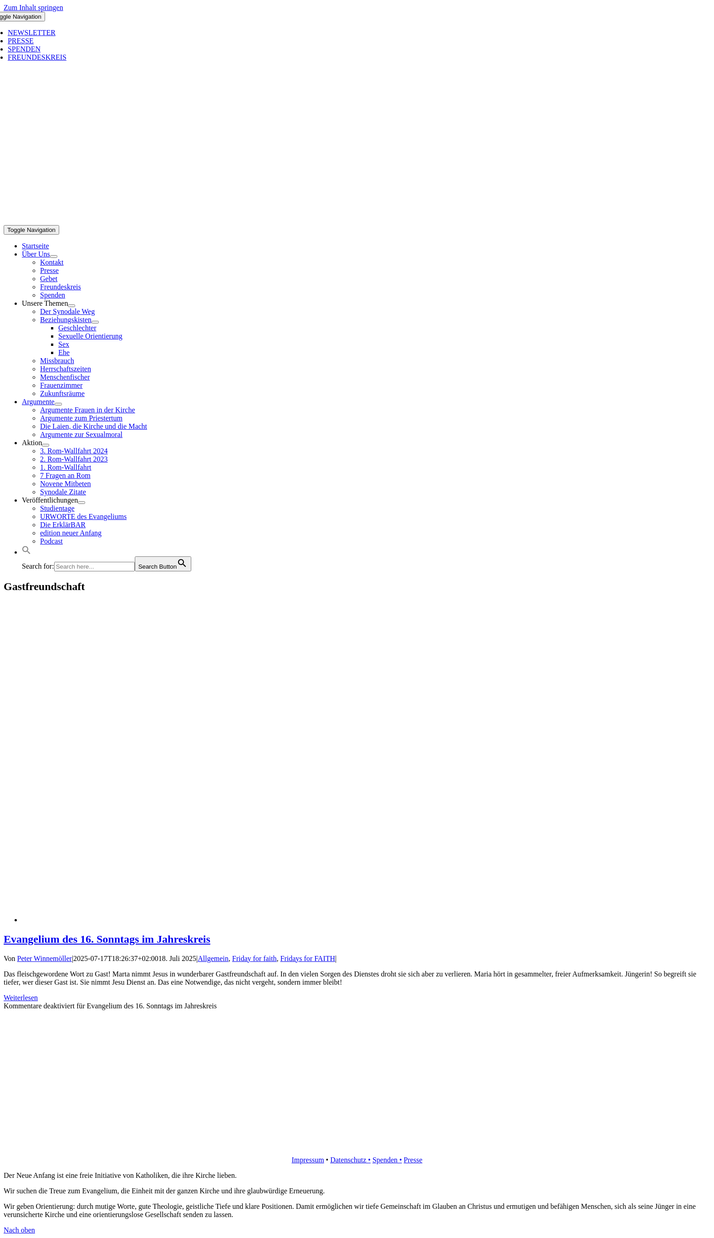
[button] (26, 552)
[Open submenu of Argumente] (58, 404)
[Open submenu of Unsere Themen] (71, 305)
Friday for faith (254, 958)
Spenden (385, 1160)
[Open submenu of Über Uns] (53, 256)
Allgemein (213, 958)
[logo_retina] (357, 1144)
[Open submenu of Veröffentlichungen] (81, 502)
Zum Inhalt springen (33, 7)
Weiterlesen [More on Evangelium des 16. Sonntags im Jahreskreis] (21, 998)
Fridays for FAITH (307, 958)
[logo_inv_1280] (315, 221)
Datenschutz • (350, 1160)
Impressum (307, 1160)
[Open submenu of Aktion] (45, 445)
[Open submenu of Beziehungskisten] (95, 322)
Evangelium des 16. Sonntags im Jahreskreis (107, 939)
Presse (413, 1160)
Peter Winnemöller (44, 958)
